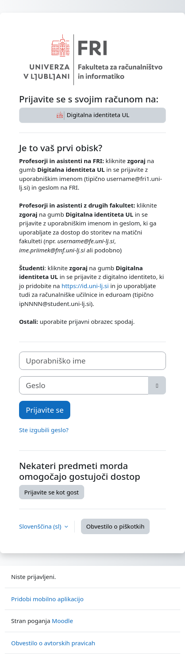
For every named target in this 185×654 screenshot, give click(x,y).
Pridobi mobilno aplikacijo (47, 599)
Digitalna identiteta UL (92, 115)
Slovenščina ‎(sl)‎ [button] (41, 526)
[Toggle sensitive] (157, 385)
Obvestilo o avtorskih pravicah (53, 643)
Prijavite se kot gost (51, 492)
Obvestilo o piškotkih (115, 526)
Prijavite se (45, 410)
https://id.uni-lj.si (85, 286)
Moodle (62, 621)
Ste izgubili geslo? (44, 430)
